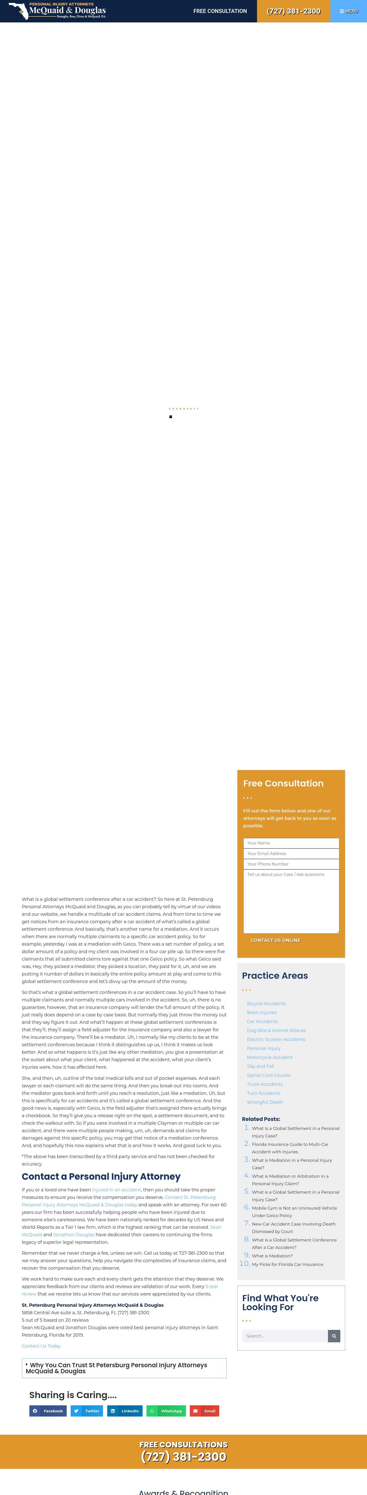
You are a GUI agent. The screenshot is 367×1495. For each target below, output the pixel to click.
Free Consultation (220, 11)
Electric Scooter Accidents (276, 1039)
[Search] (334, 1336)
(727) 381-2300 (293, 11)
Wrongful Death (265, 1102)
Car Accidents (262, 1021)
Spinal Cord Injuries (268, 1075)
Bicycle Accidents (266, 1003)
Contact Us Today (41, 1346)
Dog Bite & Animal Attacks (276, 1030)
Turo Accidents (263, 1093)
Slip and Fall (260, 1066)
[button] (124, 1368)
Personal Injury (264, 1048)
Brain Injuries (262, 1012)
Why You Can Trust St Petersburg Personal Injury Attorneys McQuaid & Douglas (116, 1368)
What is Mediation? (272, 1255)
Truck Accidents (265, 1084)
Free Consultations (183, 1444)
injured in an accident (116, 1190)
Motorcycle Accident (270, 1057)
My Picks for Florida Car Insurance (287, 1264)
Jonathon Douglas (74, 1234)
